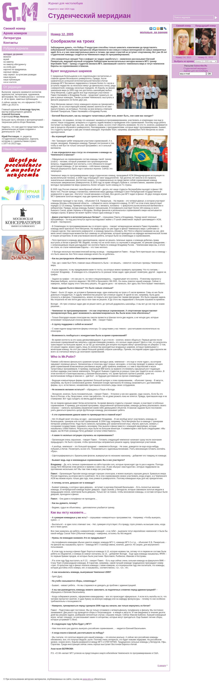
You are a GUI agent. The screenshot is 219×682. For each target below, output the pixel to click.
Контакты (10, 42)
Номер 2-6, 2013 (183, 57)
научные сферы (11, 72)
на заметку (8, 62)
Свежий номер (14, 28)
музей (6, 59)
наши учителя (9, 82)
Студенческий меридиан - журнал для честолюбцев (196, 69)
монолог (7, 57)
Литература (12, 38)
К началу (162, 665)
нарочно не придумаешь (14, 69)
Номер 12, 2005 (62, 34)
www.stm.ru (88, 679)
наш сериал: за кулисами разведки (19, 74)
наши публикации (11, 79)
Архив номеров (15, 33)
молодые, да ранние (13, 54)
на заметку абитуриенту (14, 64)
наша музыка (9, 77)
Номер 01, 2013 (205, 57)
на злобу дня (9, 67)
